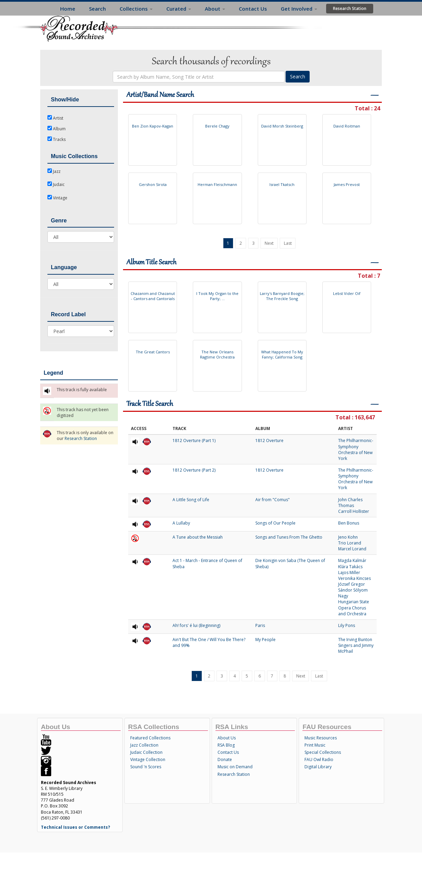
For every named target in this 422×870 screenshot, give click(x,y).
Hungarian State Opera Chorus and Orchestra (353, 607)
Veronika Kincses (354, 578)
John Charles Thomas (350, 502)
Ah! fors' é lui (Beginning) (196, 625)
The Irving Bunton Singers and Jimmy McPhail (356, 645)
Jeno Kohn (348, 537)
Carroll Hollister (353, 511)
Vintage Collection (147, 759)
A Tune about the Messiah (198, 537)
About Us (227, 738)
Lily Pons (346, 625)
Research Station (349, 8)
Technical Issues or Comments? (75, 827)
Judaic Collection (146, 752)
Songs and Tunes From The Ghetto (288, 537)
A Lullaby (181, 523)
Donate (225, 759)
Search (97, 8)
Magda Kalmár (352, 560)
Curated (178, 8)
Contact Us (253, 8)
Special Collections (322, 752)
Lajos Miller (349, 572)
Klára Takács (350, 567)
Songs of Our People (275, 523)
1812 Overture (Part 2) (194, 470)
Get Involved (299, 8)
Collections (136, 8)
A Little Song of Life (191, 500)
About (215, 8)
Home (67, 8)
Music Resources (320, 738)
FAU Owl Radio (318, 759)
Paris (260, 625)
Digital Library (318, 767)
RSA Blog (226, 745)
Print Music (314, 745)
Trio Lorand (349, 543)
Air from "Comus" (272, 500)
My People (265, 639)
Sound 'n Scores (145, 767)
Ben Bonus (348, 523)
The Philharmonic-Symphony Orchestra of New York (355, 449)
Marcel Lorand (352, 549)
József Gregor (351, 584)
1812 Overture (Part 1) (194, 440)
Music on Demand (235, 767)
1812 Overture (269, 440)
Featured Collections (150, 738)
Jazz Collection (144, 745)
